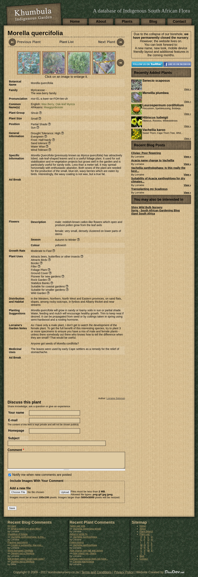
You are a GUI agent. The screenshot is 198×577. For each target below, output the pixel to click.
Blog (153, 21)
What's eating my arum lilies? (26, 531)
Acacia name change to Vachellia (152, 160)
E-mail (13, 420)
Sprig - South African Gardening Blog (155, 210)
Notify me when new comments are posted (41, 477)
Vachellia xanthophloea (85, 540)
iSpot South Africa (143, 213)
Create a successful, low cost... (27, 548)
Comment (16, 450)
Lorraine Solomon (116, 398)
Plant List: (145, 537)
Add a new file (20, 491)
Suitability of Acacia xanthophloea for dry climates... (158, 180)
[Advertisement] (53, 197)
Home (75, 21)
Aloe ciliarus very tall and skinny (86, 553)
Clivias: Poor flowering (146, 153)
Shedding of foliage (18, 537)
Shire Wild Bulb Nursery (147, 207)
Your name (16, 412)
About (101, 21)
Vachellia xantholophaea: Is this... (28, 540)
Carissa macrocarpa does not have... (89, 561)
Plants (127, 21)
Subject (14, 438)
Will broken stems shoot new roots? (26, 561)
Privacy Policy (124, 575)
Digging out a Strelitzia (22, 556)
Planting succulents (18, 545)
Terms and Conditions (96, 575)
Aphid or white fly (79, 537)
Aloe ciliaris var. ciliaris (84, 556)
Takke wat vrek (77, 529)
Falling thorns (77, 545)
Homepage (16, 430)
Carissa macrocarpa (83, 564)
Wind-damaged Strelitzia (20, 553)
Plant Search (146, 534)
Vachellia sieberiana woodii (87, 531)
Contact (179, 21)
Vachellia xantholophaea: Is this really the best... (158, 169)
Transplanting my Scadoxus (149, 189)
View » (187, 156)
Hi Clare (12, 529)
